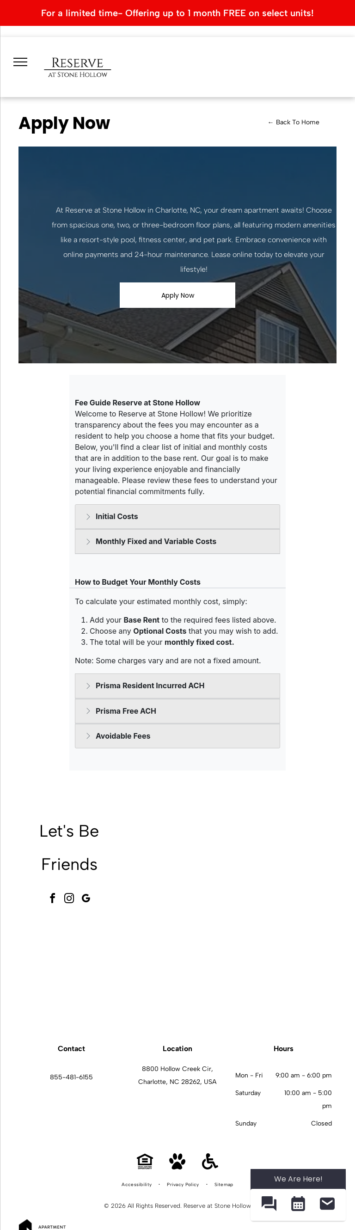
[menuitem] (137, 1185)
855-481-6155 (71, 1077)
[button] (268, 1205)
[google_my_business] (86, 899)
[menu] (20, 62)
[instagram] (69, 899)
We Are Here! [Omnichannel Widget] (298, 1179)
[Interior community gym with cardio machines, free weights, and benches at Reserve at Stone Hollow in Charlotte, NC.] (182, 867)
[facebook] (52, 899)
